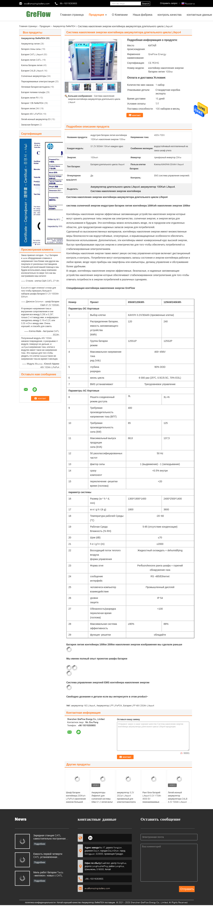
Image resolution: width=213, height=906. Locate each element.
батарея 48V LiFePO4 (31, 114)
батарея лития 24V (30, 108)
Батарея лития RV (30, 97)
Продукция (96, 14)
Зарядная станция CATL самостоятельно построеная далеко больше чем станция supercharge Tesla (49, 837)
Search (145, 3)
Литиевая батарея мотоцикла (35, 87)
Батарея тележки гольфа (33, 92)
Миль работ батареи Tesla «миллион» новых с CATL (48, 874)
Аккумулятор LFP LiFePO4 (109, 705)
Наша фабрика (142, 14)
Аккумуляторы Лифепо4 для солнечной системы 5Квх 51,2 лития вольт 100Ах (102, 798)
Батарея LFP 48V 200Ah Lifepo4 (138, 705)
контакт (136, 115)
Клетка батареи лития (31, 65)
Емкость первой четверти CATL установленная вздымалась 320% (47, 855)
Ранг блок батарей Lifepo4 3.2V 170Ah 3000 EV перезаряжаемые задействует (151, 798)
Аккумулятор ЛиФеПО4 (64, 26)
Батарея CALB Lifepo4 (32, 70)
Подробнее (39, 844)
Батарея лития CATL (31, 60)
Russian (190, 3)
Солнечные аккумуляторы (33, 76)
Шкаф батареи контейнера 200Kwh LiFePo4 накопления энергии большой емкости (76, 798)
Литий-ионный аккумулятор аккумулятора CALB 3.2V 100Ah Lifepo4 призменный (177, 798)
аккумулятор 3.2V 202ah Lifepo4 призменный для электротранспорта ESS (126, 798)
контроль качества (169, 14)
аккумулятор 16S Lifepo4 (83, 705)
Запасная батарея (30, 124)
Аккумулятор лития (30, 43)
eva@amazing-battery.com (37, 3)
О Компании (120, 14)
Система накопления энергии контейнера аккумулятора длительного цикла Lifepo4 (94, 99)
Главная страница (72, 14)
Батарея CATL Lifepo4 (32, 54)
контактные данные (199, 14)
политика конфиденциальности (40, 902)
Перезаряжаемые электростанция (37, 81)
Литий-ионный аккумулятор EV (36, 119)
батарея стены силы (31, 49)
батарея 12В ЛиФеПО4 (32, 103)
